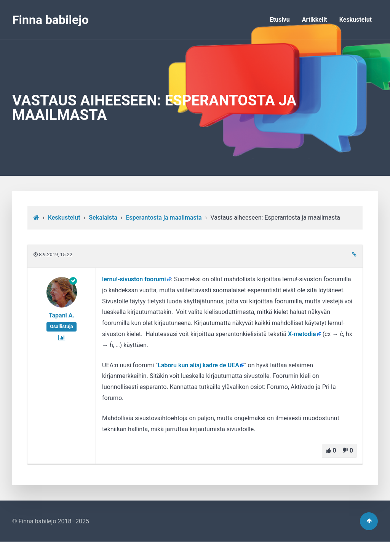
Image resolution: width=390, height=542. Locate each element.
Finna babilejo (50, 20)
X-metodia (302, 334)
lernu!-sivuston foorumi (134, 279)
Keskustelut (355, 19)
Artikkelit (314, 19)
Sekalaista (103, 217)
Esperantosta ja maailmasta (164, 217)
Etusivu (280, 19)
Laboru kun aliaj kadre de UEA (198, 365)
